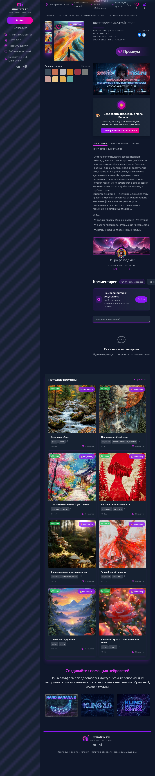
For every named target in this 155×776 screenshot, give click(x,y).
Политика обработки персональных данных (114, 752)
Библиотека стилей (20, 51)
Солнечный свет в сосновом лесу (69, 572)
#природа (112, 225)
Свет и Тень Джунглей (63, 639)
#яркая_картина (124, 220)
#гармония (126, 225)
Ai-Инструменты (20, 34)
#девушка (141, 220)
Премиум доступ (18, 45)
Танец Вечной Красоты (113, 572)
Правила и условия (79, 752)
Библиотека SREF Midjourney (18, 59)
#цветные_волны (104, 230)
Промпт (136, 143)
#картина (99, 220)
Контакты (63, 752)
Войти (20, 20)
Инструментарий (59, 4)
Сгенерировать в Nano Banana (120, 130)
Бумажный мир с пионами (115, 504)
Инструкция (119, 143)
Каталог (15, 40)
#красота (99, 225)
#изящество (141, 225)
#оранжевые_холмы (128, 230)
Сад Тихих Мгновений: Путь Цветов (70, 504)
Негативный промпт (107, 149)
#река (110, 220)
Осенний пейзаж (60, 437)
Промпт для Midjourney (111, 30)
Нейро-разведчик (116, 40)
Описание (100, 143)
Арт (107, 34)
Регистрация (20, 27)
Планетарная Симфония (114, 437)
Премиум (131, 51)
